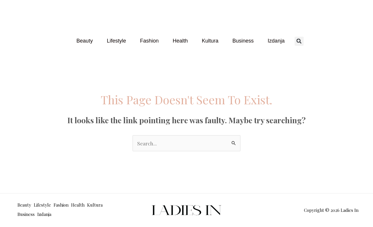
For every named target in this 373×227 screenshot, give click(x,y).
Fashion (149, 41)
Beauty (84, 41)
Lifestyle (116, 41)
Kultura (210, 41)
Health (180, 41)
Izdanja (276, 41)
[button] (299, 40)
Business (243, 41)
